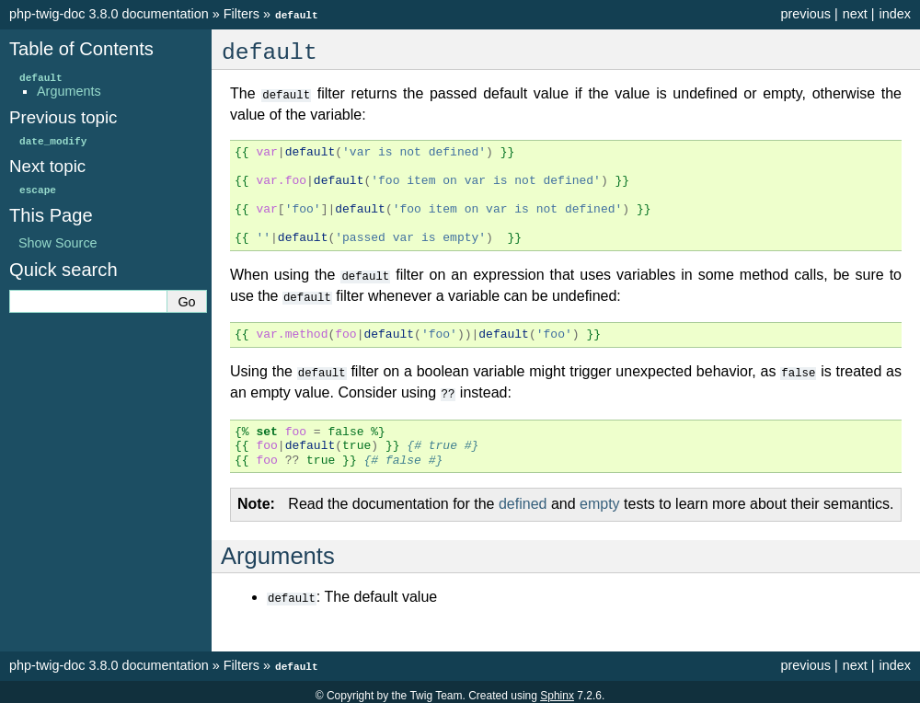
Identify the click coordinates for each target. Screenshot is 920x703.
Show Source (58, 242)
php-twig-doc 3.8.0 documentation (109, 13)
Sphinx (557, 688)
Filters (241, 13)
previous (805, 13)
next (855, 13)
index (895, 13)
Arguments (69, 90)
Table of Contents (81, 48)
